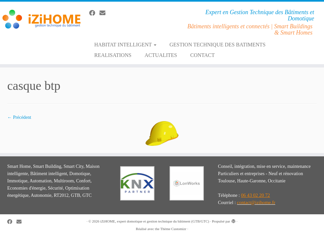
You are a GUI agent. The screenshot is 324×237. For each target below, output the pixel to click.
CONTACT (202, 55)
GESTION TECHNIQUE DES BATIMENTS (218, 44)
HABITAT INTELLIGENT (125, 44)
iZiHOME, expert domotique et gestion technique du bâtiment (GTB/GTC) (154, 221)
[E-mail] (104, 13)
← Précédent (19, 117)
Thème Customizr (173, 229)
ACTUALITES (161, 55)
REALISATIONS (112, 55)
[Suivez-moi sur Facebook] (94, 13)
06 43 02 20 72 (255, 195)
